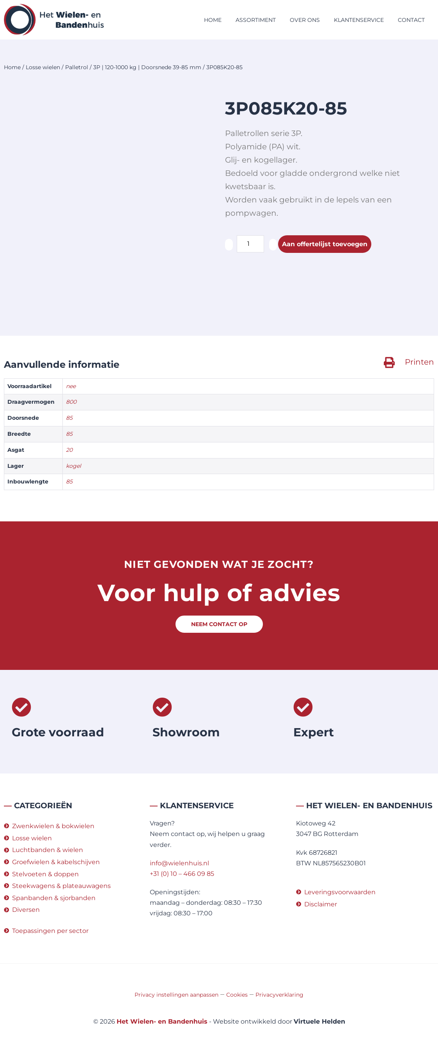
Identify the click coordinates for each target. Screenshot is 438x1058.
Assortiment (256, 19)
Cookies (237, 994)
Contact (411, 19)
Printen (419, 362)
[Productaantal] (250, 243)
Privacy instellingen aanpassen (176, 994)
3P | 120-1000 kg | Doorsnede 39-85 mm (147, 67)
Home (213, 19)
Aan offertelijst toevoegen (324, 244)
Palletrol (76, 67)
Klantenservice (359, 19)
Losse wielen (43, 67)
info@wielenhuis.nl (179, 863)
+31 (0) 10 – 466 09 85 (182, 873)
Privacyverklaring (279, 994)
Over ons (305, 19)
